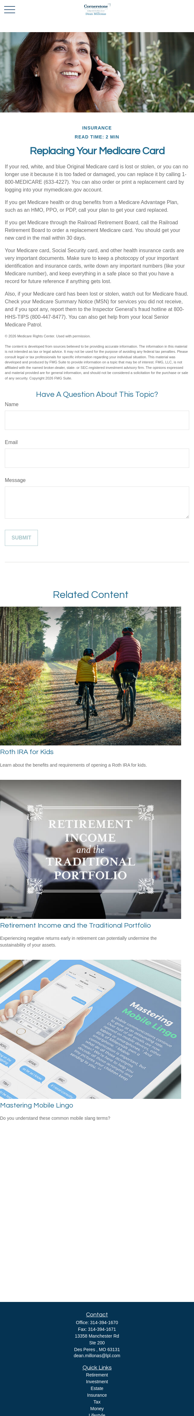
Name (12, 404)
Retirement (97, 1374)
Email (11, 442)
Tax (97, 1401)
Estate (97, 1388)
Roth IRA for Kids (27, 752)
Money (97, 1408)
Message (15, 480)
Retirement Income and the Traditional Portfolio (75, 925)
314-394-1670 (104, 1322)
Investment (97, 1381)
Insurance (97, 1395)
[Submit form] (21, 538)
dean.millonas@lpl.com (97, 1355)
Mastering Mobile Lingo (36, 1105)
